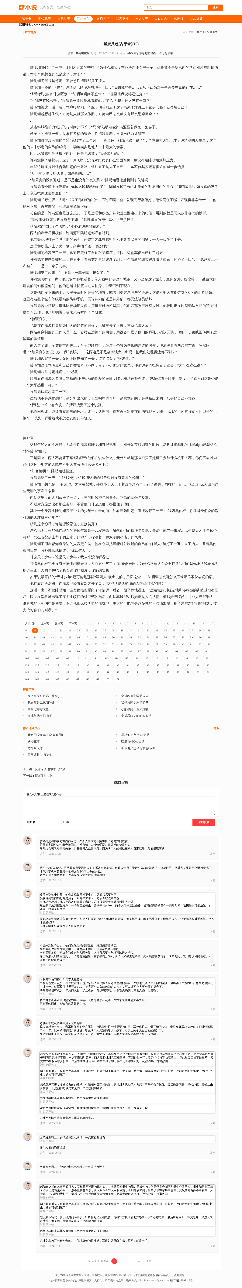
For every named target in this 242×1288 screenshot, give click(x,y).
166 (67, 679)
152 (117, 672)
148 (77, 672)
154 (137, 672)
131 (97, 665)
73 (122, 644)
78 (165, 644)
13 (176, 623)
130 (87, 665)
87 (52, 651)
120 (176, 658)
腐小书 (201, 32)
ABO (130, 53)
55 (156, 637)
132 (107, 665)
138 (167, 665)
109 (67, 658)
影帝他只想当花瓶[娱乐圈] (139, 748)
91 (87, 651)
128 (67, 665)
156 (157, 672)
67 (69, 644)
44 (61, 637)
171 (117, 679)
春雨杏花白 (82, 53)
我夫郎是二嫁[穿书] (41, 702)
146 (57, 672)
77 (156, 644)
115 (126, 658)
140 (187, 665)
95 (122, 651)
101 (176, 651)
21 (52, 630)
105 (27, 658)
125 (37, 665)
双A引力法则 (43, 775)
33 (156, 630)
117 (146, 658)
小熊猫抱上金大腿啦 (134, 709)
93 (104, 651)
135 (137, 665)
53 (139, 637)
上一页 (45, 623)
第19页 (59, 623)
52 (130, 637)
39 (209, 630)
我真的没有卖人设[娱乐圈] (45, 735)
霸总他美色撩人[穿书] (135, 735)
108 (57, 658)
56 (165, 637)
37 (191, 630)
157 (167, 672)
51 (122, 637)
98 (148, 651)
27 (104, 630)
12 (168, 623)
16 (202, 623)
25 (87, 630)
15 (194, 623)
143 (27, 672)
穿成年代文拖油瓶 (40, 715)
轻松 (153, 53)
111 (87, 658)
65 (52, 644)
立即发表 (204, 822)
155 (147, 672)
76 (148, 644)
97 (139, 651)
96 (130, 651)
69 (87, 644)
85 (35, 651)
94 (113, 651)
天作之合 (162, 53)
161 (207, 672)
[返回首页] (121, 782)
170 (107, 679)
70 (96, 644)
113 (107, 658)
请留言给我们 (163, 1275)
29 (122, 630)
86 (43, 651)
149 (87, 672)
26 (96, 630)
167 (77, 679)
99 (156, 651)
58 (183, 637)
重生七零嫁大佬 (38, 709)
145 (47, 672)
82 (200, 644)
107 (47, 658)
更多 (216, 728)
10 (150, 623)
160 (197, 672)
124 (27, 665)
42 (43, 637)
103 (196, 651)
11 (159, 623)
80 (183, 644)
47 (87, 637)
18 (26, 630)
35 (174, 630)
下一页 (73, 623)
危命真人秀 (35, 748)
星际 (136, 53)
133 (117, 665)
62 (26, 644)
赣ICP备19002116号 (181, 1280)
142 (207, 665)
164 (47, 679)
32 (148, 630)
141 (197, 665)
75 (139, 644)
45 (69, 637)
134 (127, 665)
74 (130, 644)
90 (78, 651)
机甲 (170, 53)
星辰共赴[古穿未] (39, 754)
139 (177, 665)
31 (139, 630)
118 (156, 658)
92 (96, 651)
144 (37, 672)
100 (166, 651)
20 (43, 630)
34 (165, 630)
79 (174, 644)
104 (206, 651)
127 (57, 665)
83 (209, 644)
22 (61, 630)
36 (183, 630)
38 (200, 630)
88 (61, 651)
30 (130, 630)
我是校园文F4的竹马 (135, 702)
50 (113, 637)
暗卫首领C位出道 (132, 741)
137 (157, 665)
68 (78, 644)
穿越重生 (212, 32)
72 (113, 644)
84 (26, 651)
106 (37, 658)
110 (77, 658)
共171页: (30, 623)
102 (186, 651)
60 (200, 637)
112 (97, 658)
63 (35, 644)
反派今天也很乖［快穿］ (44, 696)
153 (127, 672)
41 (35, 637)
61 (209, 637)
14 (185, 623)
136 (147, 665)
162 (27, 679)
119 (166, 658)
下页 (149, 1261)
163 (37, 679)
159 (187, 672)
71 (104, 644)
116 (136, 658)
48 (96, 637)
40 (26, 637)
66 (61, 644)
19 (35, 630)
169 (97, 679)
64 (43, 644)
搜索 (216, 7)
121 (186, 658)
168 (87, 679)
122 (196, 658)
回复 (212, 853)
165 (57, 679)
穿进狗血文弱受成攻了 (136, 696)
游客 (42, 853)
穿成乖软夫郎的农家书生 (137, 715)
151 (107, 672)
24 (78, 630)
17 (211, 623)
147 (67, 672)
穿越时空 (144, 53)
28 (113, 630)
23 (69, 630)
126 (47, 665)
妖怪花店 (34, 741)
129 (77, 665)
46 (78, 637)
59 (191, 637)
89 (69, 651)
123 (206, 658)
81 (191, 644)
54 (148, 637)
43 (52, 637)
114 (116, 658)
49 (104, 637)
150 (97, 672)
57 (174, 637)
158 (177, 672)
